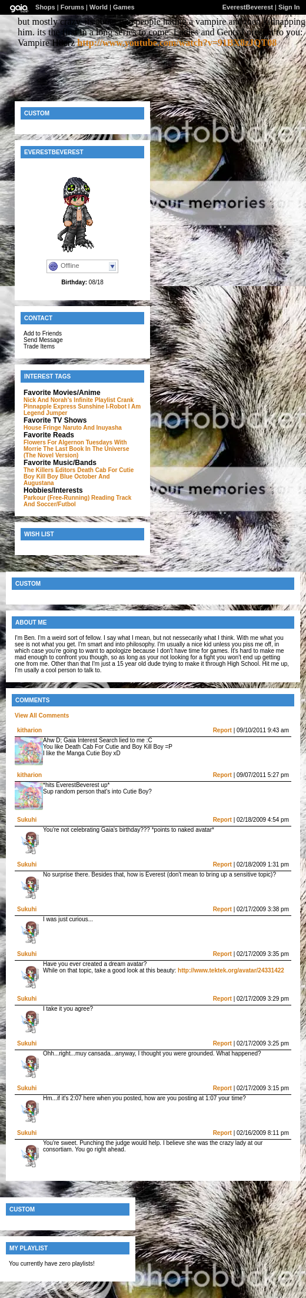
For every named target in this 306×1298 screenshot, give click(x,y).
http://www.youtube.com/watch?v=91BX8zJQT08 (177, 43)
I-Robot (116, 406)
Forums (72, 7)
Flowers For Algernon (54, 442)
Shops (45, 7)
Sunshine (91, 406)
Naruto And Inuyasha (92, 427)
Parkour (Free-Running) (56, 497)
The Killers (39, 470)
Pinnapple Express (50, 406)
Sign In (289, 7)
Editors (65, 470)
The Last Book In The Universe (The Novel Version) (76, 452)
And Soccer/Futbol (50, 504)
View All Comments (42, 715)
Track (123, 497)
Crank (125, 400)
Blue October (78, 476)
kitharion (29, 730)
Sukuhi (26, 819)
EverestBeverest (247, 7)
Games (124, 7)
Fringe (52, 427)
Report (222, 730)
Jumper (56, 413)
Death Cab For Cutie (105, 470)
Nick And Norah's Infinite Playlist (69, 400)
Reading (102, 497)
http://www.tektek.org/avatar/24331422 (231, 970)
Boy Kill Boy (41, 476)
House (33, 427)
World (98, 7)
